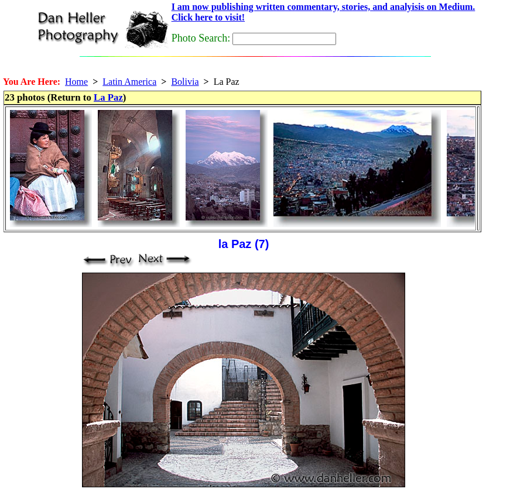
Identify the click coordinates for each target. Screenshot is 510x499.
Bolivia (184, 82)
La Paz (108, 97)
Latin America (129, 82)
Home (76, 82)
